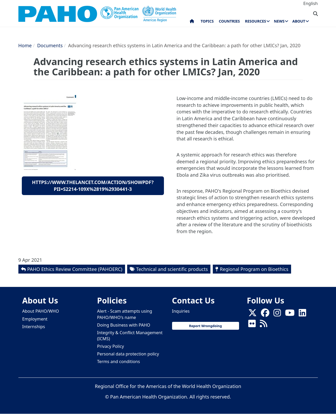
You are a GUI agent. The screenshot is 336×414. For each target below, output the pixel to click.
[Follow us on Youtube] (289, 314)
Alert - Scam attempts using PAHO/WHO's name (124, 314)
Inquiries (181, 311)
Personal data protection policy (128, 354)
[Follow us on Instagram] (277, 314)
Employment (35, 319)
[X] (252, 314)
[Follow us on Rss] (263, 325)
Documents (50, 45)
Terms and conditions (118, 361)
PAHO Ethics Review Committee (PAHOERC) (74, 269)
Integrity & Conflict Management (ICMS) (130, 336)
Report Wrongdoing (205, 325)
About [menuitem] (298, 21)
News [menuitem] (279, 21)
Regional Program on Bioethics (254, 269)
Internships (33, 326)
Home (25, 45)
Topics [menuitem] (207, 21)
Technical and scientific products (172, 269)
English (310, 3)
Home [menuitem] (192, 22)
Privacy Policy (110, 346)
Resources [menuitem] (255, 21)
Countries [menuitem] (229, 21)
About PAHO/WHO (40, 311)
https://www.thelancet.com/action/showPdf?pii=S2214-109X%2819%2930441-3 (93, 185)
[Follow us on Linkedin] (302, 314)
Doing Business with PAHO (123, 325)
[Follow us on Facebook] (265, 314)
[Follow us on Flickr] (252, 325)
